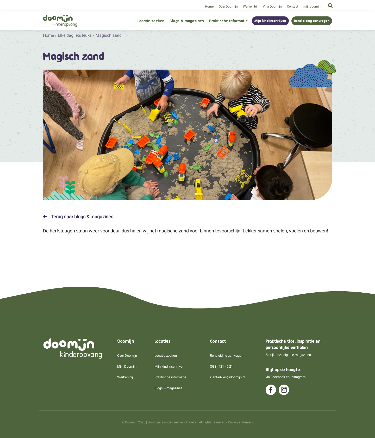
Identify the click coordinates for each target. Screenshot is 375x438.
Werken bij (250, 6)
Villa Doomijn (272, 6)
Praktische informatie (228, 21)
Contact (292, 6)
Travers (191, 422)
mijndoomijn (312, 6)
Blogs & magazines (187, 21)
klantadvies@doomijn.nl (227, 377)
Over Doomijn (228, 6)
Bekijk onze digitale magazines (288, 355)
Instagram (297, 377)
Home (209, 6)
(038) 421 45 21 (221, 366)
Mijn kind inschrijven (270, 21)
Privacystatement (241, 422)
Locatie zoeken (151, 21)
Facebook (278, 377)
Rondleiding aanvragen (311, 21)
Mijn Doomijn (126, 366)
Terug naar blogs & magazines (78, 216)
